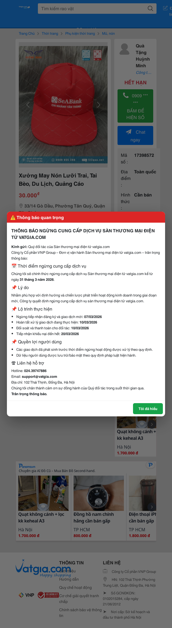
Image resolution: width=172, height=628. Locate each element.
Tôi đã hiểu (148, 408)
